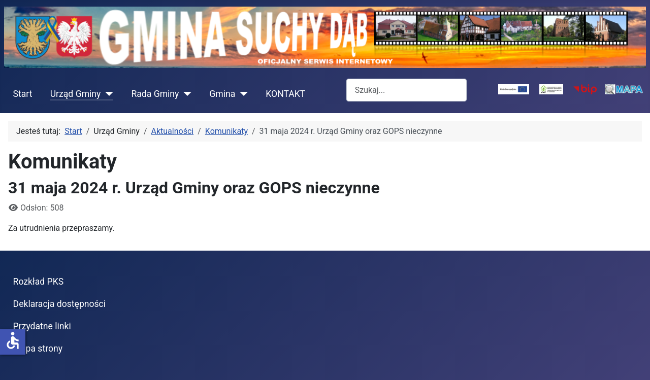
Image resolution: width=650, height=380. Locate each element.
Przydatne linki (42, 326)
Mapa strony (37, 348)
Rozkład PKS (38, 282)
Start (22, 94)
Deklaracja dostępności (59, 304)
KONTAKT (285, 94)
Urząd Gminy (75, 94)
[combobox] (406, 90)
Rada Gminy (155, 94)
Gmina (222, 94)
